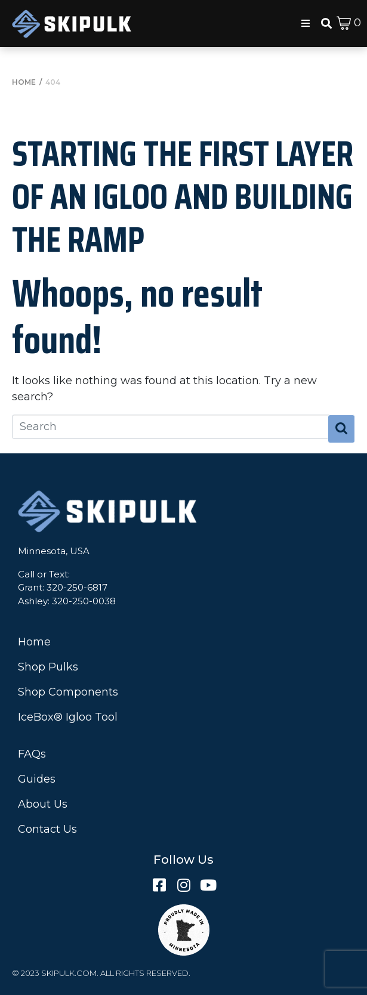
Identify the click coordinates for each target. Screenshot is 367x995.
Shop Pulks (48, 666)
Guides (36, 779)
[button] (305, 23)
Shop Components (68, 692)
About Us (42, 804)
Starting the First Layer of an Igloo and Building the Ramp (182, 196)
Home (34, 641)
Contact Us (47, 829)
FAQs (32, 754)
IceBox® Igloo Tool (68, 717)
